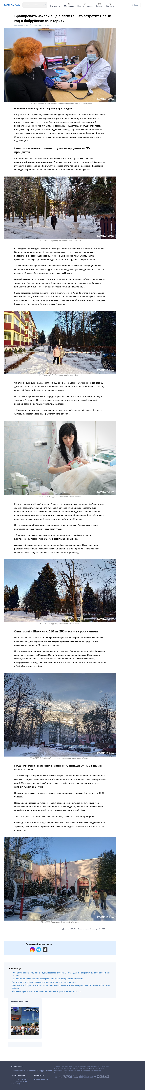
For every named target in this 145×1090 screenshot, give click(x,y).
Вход (135, 5)
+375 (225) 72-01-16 (19, 1079)
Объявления (69, 5)
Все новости (55, 5)
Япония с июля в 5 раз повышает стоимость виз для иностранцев (44, 982)
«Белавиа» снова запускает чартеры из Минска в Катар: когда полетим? (47, 978)
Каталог (99, 5)
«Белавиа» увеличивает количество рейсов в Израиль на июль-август (46, 991)
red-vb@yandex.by (41, 1079)
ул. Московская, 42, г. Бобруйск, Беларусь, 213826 (31, 1071)
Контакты (110, 5)
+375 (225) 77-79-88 (19, 1082)
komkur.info (90, 1068)
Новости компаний (85, 5)
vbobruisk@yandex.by (19, 1084)
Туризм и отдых (36, 25)
